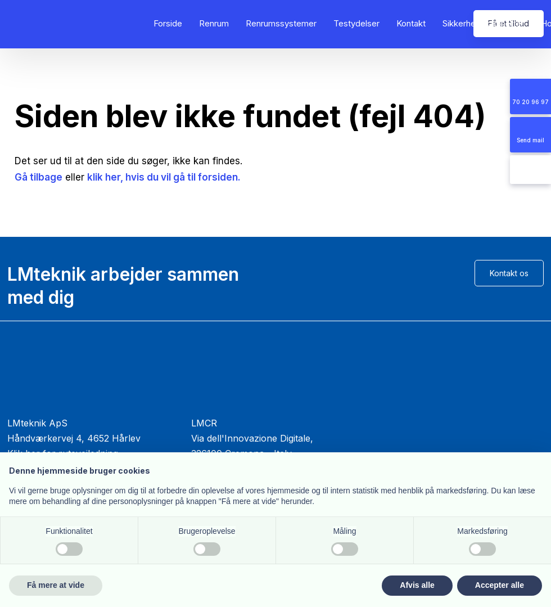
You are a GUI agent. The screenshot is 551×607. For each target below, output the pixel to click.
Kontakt (411, 23)
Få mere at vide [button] (55, 585)
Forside (167, 23)
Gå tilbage (38, 177)
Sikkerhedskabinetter (483, 23)
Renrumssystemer (281, 23)
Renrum (214, 23)
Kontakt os (509, 273)
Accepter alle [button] (499, 585)
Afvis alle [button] (417, 585)
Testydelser (356, 23)
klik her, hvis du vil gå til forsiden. (164, 177)
